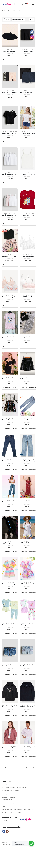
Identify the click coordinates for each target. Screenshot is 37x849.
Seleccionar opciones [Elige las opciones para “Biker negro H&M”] (29, 60)
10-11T (21, 664)
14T (25, 90)
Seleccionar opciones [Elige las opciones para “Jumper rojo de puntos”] (29, 510)
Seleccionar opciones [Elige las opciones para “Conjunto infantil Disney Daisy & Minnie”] (11, 347)
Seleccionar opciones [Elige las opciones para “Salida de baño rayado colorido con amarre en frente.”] (11, 592)
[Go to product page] (10, 35)
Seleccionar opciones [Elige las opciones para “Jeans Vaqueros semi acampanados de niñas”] (11, 510)
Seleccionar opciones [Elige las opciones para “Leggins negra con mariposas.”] (11, 551)
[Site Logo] (7, 4)
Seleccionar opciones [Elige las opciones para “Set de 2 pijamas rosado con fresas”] (29, 633)
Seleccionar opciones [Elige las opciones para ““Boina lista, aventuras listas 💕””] (11, 60)
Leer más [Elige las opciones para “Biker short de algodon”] (10, 97)
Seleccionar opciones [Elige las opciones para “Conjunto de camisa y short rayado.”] (11, 265)
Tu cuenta (5, 820)
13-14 (29, 213)
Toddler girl (13, 131)
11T (24, 131)
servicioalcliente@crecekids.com (13, 803)
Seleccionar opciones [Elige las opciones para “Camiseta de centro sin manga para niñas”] (11, 224)
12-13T (28, 664)
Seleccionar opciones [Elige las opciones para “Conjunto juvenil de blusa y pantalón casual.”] (29, 347)
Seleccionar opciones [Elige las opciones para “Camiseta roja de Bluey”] (29, 224)
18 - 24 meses (33, 418)
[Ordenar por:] (18, 19)
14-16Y (32, 213)
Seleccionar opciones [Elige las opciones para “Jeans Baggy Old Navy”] (29, 469)
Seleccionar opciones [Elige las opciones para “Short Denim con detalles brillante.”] (29, 674)
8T (11, 49)
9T (30, 49)
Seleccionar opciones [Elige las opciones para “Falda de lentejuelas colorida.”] (11, 428)
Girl (33, 49)
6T (26, 49)
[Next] (33, 767)
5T (24, 49)
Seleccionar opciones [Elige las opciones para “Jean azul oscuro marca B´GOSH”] (11, 469)
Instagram (7, 831)
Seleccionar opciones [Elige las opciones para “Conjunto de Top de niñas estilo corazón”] (11, 306)
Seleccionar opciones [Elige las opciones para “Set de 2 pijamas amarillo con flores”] (11, 633)
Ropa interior (29, 254)
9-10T (8, 336)
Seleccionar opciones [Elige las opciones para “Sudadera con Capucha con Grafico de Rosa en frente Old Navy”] (11, 715)
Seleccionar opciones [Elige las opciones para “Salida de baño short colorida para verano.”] (29, 592)
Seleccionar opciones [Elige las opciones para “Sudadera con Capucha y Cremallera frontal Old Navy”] (11, 756)
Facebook (3, 831)
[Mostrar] (31, 19)
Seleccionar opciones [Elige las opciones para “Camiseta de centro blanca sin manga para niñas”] (11, 183)
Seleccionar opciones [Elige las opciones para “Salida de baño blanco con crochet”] (29, 551)
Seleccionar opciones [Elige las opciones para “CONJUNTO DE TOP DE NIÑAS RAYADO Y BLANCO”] (29, 306)
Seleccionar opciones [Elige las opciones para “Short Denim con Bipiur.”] (11, 674)
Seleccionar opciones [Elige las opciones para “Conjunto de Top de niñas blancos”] (29, 265)
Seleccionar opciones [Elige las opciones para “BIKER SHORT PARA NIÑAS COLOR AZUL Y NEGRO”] (29, 101)
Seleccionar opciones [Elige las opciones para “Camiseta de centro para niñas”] (29, 183)
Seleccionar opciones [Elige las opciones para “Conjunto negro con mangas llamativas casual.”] (11, 388)
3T (12, 623)
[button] (22, 4)
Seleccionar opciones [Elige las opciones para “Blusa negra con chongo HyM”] (11, 142)
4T (22, 49)
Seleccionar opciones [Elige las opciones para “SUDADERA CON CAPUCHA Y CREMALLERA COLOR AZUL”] (29, 715)
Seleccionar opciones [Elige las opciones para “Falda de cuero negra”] (29, 388)
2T (10, 623)
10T (8, 49)
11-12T (9, 418)
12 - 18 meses (24, 418)
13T (25, 172)
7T (27, 49)
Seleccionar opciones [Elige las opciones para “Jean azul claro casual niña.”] (29, 428)
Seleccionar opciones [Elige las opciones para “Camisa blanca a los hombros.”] (29, 142)
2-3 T (8, 623)
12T (10, 49)
